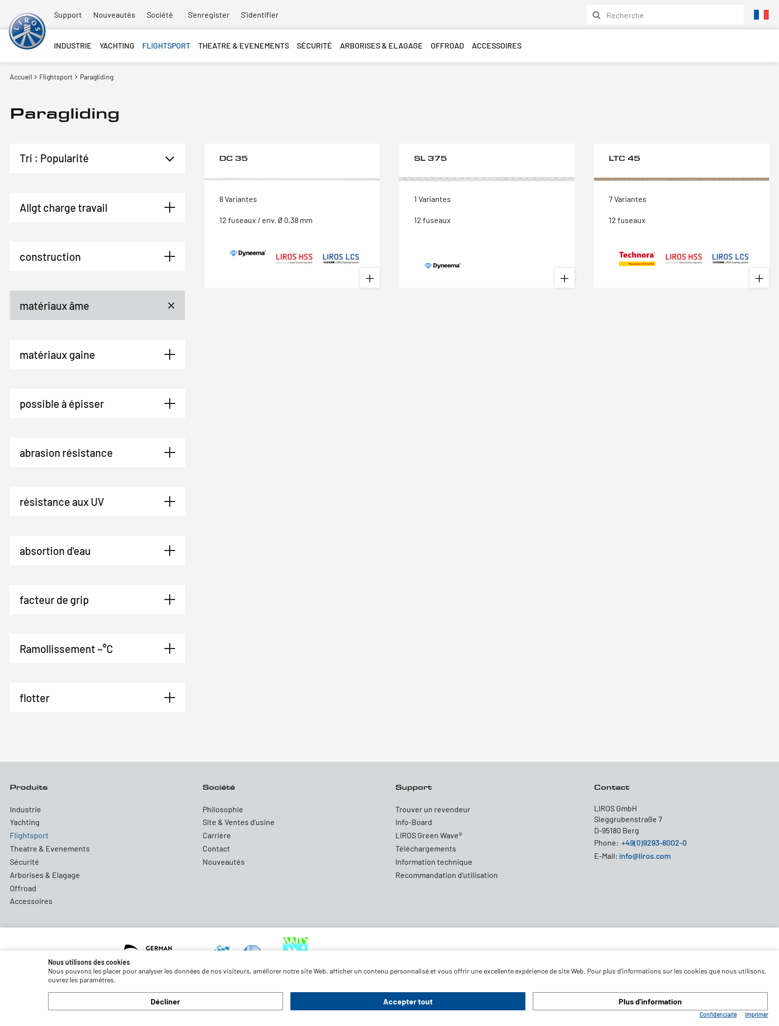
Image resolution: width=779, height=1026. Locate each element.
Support (68, 14)
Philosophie (223, 809)
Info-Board (413, 821)
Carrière (217, 835)
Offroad (447, 45)
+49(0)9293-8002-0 (654, 842)
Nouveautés (114, 14)
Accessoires (496, 45)
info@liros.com (645, 855)
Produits (29, 787)
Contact (216, 848)
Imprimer (756, 1014)
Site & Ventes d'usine (239, 821)
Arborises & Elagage (381, 45)
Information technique (433, 861)
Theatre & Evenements (243, 45)
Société (160, 14)
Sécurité (314, 45)
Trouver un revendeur (432, 809)
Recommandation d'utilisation (446, 874)
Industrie (73, 45)
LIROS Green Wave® (428, 835)
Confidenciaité (718, 1014)
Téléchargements (425, 848)
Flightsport (166, 45)
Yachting (117, 45)
